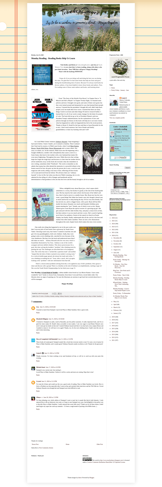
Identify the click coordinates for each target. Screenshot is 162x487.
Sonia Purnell (114, 141)
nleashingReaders (84, 65)
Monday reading (54, 296)
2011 (113, 341)
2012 (113, 338)
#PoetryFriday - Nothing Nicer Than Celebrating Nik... (120, 285)
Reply (38, 312)
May (114, 302)
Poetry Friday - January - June (120, 90)
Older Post (100, 444)
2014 (113, 332)
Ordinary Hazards (64, 296)
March (115, 308)
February (116, 311)
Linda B (38, 353)
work (96, 460)
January (115, 314)
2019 (113, 318)
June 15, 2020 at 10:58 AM (56, 319)
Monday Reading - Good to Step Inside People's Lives (121, 290)
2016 (113, 326)
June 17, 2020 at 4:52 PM (53, 367)
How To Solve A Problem (43, 296)
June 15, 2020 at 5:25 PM (51, 353)
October (116, 245)
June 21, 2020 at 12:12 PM (49, 381)
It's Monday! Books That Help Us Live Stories (120, 298)
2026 (113, 219)
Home (67, 444)
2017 (113, 323)
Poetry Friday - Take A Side (121, 276)
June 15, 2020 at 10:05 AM (47, 307)
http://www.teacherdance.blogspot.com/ (111, 460)
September (116, 247)
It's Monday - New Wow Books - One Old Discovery (120, 266)
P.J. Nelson (118, 150)
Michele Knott (40, 367)
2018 (113, 320)
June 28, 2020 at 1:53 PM (50, 397)
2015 (113, 329)
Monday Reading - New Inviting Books (120, 257)
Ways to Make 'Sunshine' (95, 296)
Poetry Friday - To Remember (121, 294)
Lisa (37, 307)
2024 (113, 224)
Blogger (91, 477)
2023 (113, 227)
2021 (113, 233)
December (116, 239)
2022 (113, 230)
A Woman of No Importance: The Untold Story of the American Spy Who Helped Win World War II (120, 136)
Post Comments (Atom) (46, 448)
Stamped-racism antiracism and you (78, 296)
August (115, 250)
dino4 (80, 477)
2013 (113, 335)
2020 (113, 236)
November (116, 242)
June (114, 253)
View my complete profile (117, 118)
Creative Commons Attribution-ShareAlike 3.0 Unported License (106, 462)
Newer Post (35, 444)
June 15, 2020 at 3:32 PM (65, 339)
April (115, 305)
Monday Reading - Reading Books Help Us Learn (121, 279)
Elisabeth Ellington (42, 319)
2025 (113, 222)
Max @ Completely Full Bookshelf (47, 339)
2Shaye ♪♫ (39, 397)
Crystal (38, 381)
